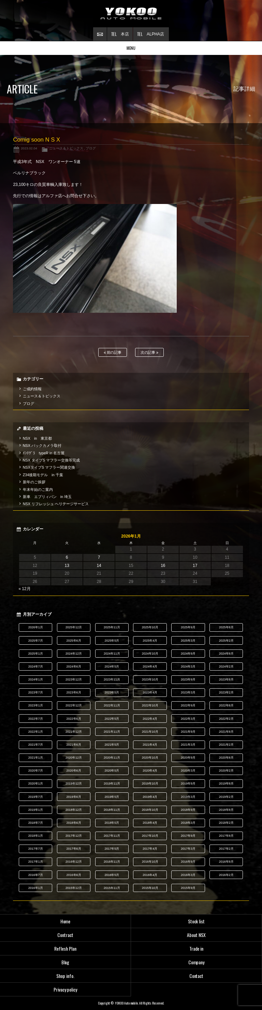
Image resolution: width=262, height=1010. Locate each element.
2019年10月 (150, 783)
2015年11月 (112, 888)
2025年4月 (150, 640)
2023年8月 (226, 679)
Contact (196, 975)
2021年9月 (188, 731)
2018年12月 (74, 809)
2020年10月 (150, 757)
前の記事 (113, 352)
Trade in (196, 948)
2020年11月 (112, 757)
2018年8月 (226, 809)
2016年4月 (150, 875)
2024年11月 (112, 653)
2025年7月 (35, 640)
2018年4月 (150, 822)
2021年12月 (74, 731)
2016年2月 (226, 875)
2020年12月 (74, 757)
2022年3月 (188, 718)
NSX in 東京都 (37, 438)
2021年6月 (74, 744)
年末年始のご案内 (38, 489)
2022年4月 (150, 718)
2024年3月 (188, 666)
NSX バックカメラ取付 (42, 445)
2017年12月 (74, 835)
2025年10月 (150, 627)
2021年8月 (226, 731)
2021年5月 (111, 744)
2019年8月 (226, 783)
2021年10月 (150, 731)
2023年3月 (188, 692)
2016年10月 (150, 861)
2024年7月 (35, 666)
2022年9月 (188, 705)
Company (196, 962)
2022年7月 (35, 718)
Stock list (196, 921)
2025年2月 (226, 640)
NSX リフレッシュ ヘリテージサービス (56, 504)
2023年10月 (150, 679)
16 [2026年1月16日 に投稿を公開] (163, 565)
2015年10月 (150, 888)
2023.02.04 (29, 148)
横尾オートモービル (131, 13)
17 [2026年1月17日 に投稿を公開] (195, 565)
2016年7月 (35, 875)
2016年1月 (35, 888)
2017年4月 (150, 848)
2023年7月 (35, 692)
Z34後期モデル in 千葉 (43, 475)
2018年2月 (226, 822)
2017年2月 (226, 848)
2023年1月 (35, 705)
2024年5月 (111, 666)
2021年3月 (188, 744)
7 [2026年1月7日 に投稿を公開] (99, 557)
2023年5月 (111, 692)
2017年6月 (74, 848)
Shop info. (65, 975)
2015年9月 (188, 888)
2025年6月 (74, 640)
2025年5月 (111, 640)
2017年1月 (35, 861)
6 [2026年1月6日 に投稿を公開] (67, 557)
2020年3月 (188, 770)
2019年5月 (111, 797)
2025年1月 (35, 653)
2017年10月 (150, 835)
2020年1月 (35, 783)
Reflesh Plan (65, 948)
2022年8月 (226, 705)
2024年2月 (226, 666)
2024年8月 (226, 653)
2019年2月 (226, 797)
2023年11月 (112, 679)
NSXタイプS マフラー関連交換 (49, 467)
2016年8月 (226, 861)
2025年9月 (188, 627)
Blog (65, 962)
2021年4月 (150, 744)
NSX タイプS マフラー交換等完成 (51, 460)
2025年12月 (74, 627)
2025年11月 (112, 627)
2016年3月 (188, 875)
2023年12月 (74, 679)
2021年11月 (112, 731)
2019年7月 (35, 797)
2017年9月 (188, 835)
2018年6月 (74, 822)
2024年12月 (74, 653)
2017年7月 (35, 848)
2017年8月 (226, 835)
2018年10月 (150, 809)
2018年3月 (188, 822)
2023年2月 (226, 692)
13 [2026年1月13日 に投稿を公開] (67, 565)
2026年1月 (35, 627)
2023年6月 (74, 692)
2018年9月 (188, 809)
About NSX (196, 934)
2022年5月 (111, 718)
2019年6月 (74, 797)
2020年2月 (226, 770)
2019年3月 (188, 797)
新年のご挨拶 (34, 482)
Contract (65, 934)
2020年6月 (74, 770)
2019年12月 (74, 783)
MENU (131, 48)
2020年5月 (111, 770)
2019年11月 (112, 783)
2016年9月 (188, 861)
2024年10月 (150, 653)
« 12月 (24, 588)
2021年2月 (226, 744)
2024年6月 (74, 666)
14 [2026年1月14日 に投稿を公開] (99, 565)
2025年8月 (226, 627)
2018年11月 (112, 809)
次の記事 (150, 352)
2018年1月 (35, 835)
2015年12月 (74, 888)
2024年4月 (150, 666)
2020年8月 (226, 757)
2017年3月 (188, 848)
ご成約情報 (32, 389)
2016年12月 (74, 861)
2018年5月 (111, 822)
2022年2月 (226, 718)
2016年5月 (111, 875)
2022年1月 (35, 731)
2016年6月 (74, 875)
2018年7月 (35, 822)
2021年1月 (35, 757)
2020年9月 (188, 757)
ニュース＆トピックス (66, 148)
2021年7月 (35, 744)
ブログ (91, 148)
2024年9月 (188, 653)
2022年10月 (150, 705)
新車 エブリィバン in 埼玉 (47, 497)
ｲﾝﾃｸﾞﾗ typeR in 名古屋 (43, 453)
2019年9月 (188, 783)
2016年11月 (112, 861)
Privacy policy (65, 989)
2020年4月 (150, 770)
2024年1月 (35, 679)
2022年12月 (74, 705)
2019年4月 (150, 797)
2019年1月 (35, 809)
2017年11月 (112, 835)
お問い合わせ (100, 34)
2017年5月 (111, 848)
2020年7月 (35, 770)
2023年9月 (188, 679)
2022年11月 (112, 705)
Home (65, 921)
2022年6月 (74, 718)
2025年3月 (188, 640)
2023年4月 (150, 692)
